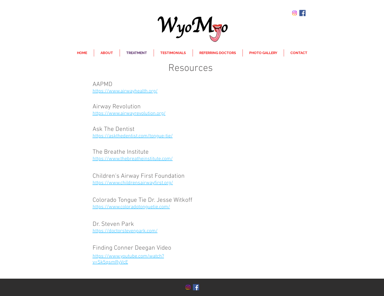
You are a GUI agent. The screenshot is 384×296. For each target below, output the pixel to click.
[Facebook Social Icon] (302, 13)
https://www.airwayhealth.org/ (125, 91)
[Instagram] (294, 13)
